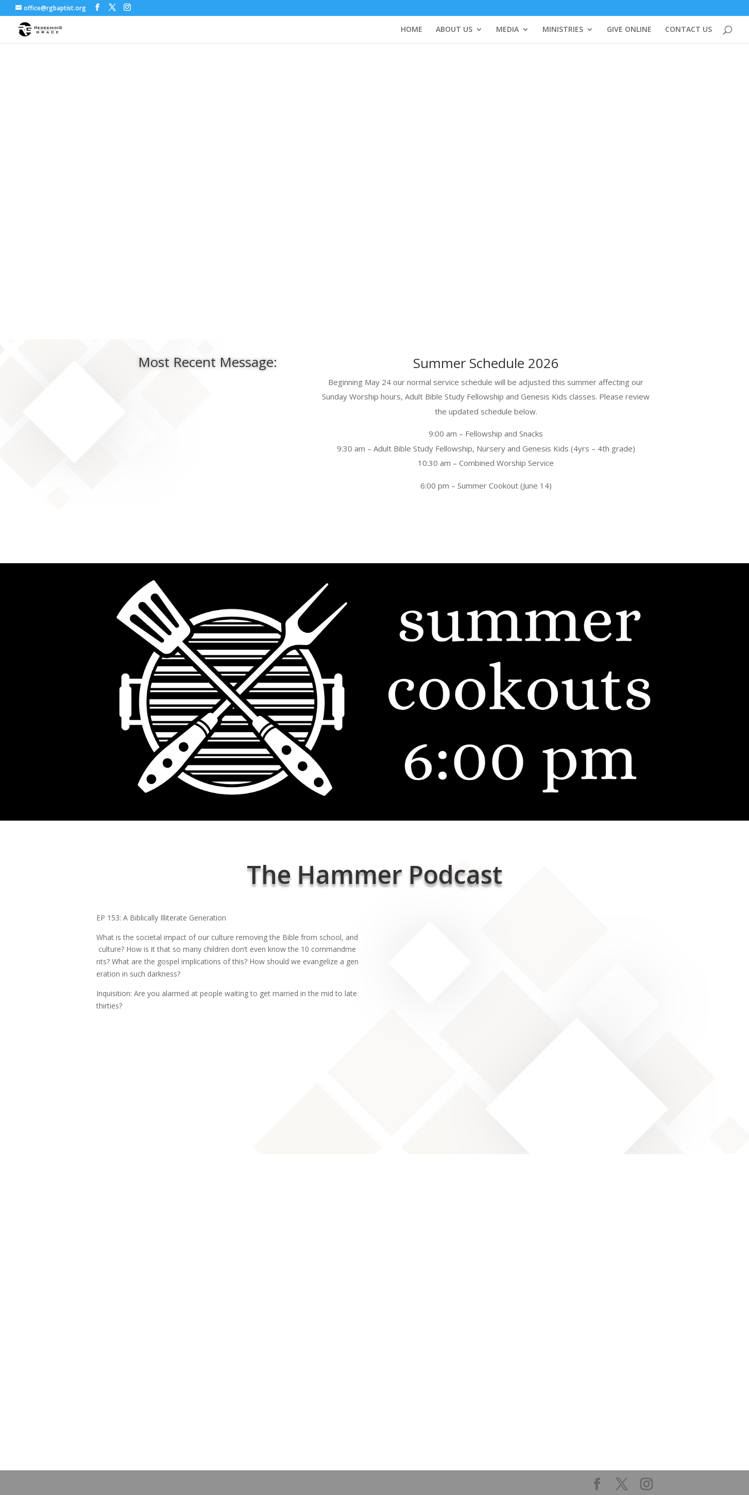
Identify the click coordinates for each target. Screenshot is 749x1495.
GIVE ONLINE (629, 30)
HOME (411, 30)
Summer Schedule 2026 (486, 363)
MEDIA (507, 30)
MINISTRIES (562, 30)
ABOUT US (454, 30)
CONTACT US (688, 30)
